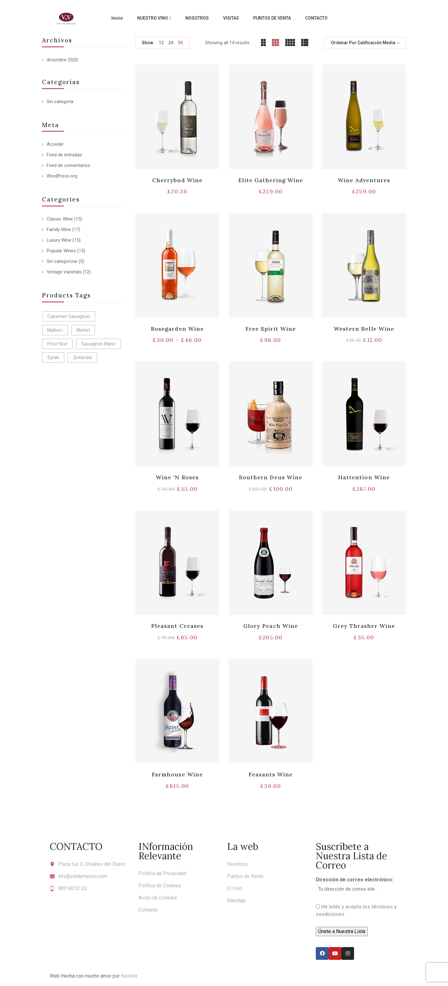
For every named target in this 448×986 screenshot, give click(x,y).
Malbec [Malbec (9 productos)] (55, 330)
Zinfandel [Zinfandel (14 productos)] (82, 357)
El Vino (234, 888)
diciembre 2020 (62, 60)
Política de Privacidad (162, 873)
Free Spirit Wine (270, 328)
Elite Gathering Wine (270, 180)
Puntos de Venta (245, 876)
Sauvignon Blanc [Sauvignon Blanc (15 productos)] (98, 344)
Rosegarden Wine (177, 328)
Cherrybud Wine (177, 180)
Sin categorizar (62, 261)
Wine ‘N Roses (177, 477)
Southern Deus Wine (270, 477)
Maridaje (236, 900)
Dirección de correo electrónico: (354, 886)
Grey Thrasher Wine (364, 625)
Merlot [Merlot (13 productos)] (83, 330)
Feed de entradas (64, 155)
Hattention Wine (364, 477)
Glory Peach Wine (270, 625)
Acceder (55, 144)
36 (180, 42)
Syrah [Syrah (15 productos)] (53, 357)
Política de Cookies (159, 886)
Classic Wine (60, 219)
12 (161, 42)
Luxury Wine (59, 240)
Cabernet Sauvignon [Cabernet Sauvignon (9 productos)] (68, 316)
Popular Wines (61, 251)
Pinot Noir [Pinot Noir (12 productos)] (57, 344)
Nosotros (237, 864)
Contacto (148, 910)
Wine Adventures (364, 180)
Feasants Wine (271, 774)
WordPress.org (62, 176)
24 (170, 42)
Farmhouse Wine (177, 774)
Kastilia (129, 976)
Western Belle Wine (364, 328)
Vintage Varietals (64, 272)
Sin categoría (60, 101)
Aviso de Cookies (157, 898)
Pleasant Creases (177, 625)
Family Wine (59, 229)
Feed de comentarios (68, 165)
